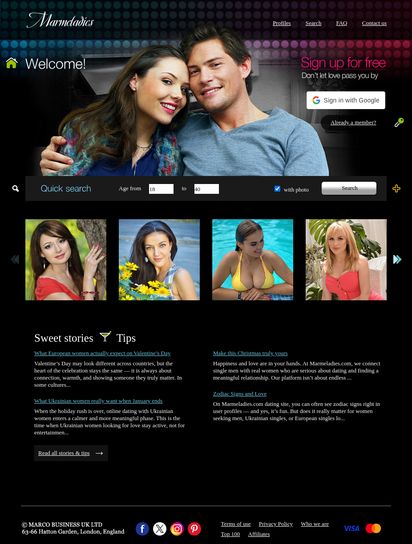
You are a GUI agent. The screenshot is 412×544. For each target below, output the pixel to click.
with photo (296, 189)
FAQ (341, 23)
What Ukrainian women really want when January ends (98, 400)
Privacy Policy (276, 523)
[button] (346, 100)
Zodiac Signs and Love (240, 393)
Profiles (282, 23)
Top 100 (230, 534)
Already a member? (353, 122)
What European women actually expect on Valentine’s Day (102, 353)
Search (313, 23)
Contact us (374, 23)
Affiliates (259, 534)
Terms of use (236, 523)
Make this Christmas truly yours (250, 353)
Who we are (315, 523)
